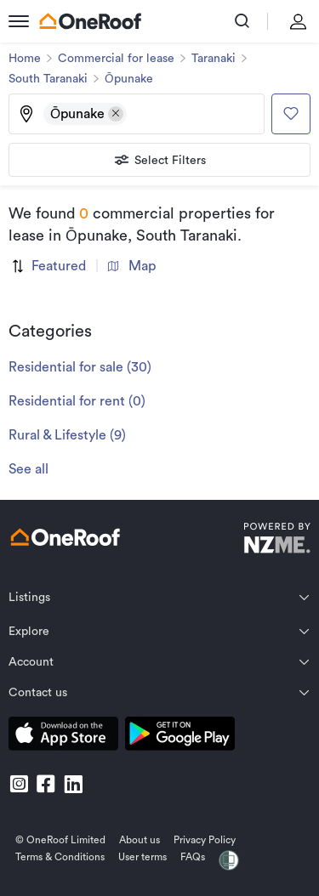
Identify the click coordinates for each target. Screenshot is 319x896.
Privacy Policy (205, 840)
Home (25, 59)
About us (139, 840)
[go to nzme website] (276, 540)
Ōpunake (129, 79)
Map (132, 266)
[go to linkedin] (73, 783)
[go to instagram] (19, 783)
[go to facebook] (46, 783)
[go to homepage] (90, 21)
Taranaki (213, 59)
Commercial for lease (116, 59)
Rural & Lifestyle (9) (67, 435)
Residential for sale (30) (80, 367)
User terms (142, 857)
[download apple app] (63, 737)
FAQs (192, 857)
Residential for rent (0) (77, 401)
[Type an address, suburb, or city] (194, 114)
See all (28, 469)
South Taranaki (48, 79)
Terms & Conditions (60, 857)
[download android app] (180, 737)
